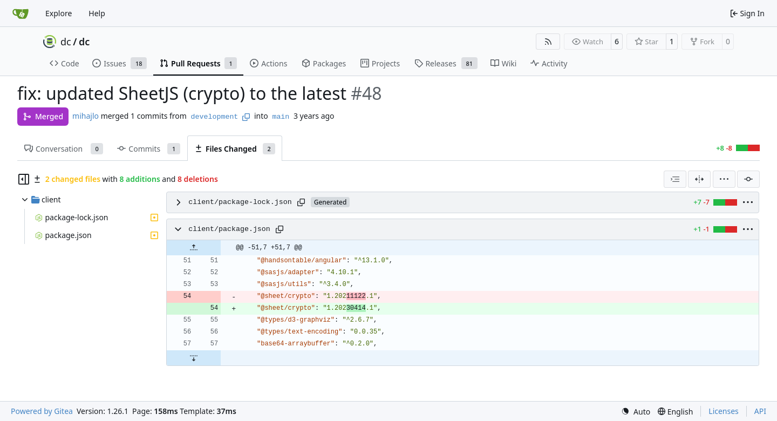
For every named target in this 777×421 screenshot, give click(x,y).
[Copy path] (301, 202)
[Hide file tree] (23, 179)
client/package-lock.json (240, 202)
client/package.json (229, 229)
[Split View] (699, 179)
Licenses (723, 411)
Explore (58, 13)
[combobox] (675, 179)
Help (96, 13)
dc (65, 41)
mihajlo (85, 116)
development (214, 117)
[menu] (724, 179)
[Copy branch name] (246, 117)
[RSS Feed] (548, 41)
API (760, 411)
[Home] (20, 13)
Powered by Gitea (42, 411)
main (280, 117)
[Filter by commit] (748, 179)
